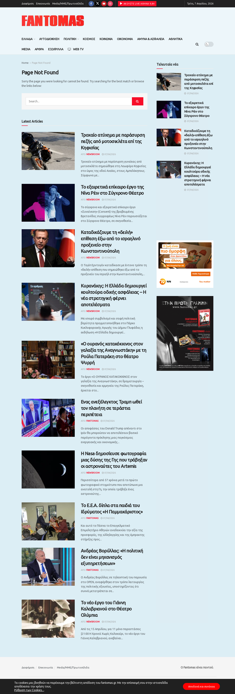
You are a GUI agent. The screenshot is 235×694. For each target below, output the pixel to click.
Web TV (76, 49)
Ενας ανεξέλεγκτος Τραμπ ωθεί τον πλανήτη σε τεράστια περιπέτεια (111, 408)
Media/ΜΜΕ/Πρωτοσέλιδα (68, 3)
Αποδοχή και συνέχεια (199, 686)
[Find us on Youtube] (104, 3)
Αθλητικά (175, 39)
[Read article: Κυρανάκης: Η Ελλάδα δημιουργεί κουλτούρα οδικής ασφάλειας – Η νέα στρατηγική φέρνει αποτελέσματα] (48, 302)
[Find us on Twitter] (97, 3)
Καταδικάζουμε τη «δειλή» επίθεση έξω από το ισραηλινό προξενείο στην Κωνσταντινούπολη (198, 139)
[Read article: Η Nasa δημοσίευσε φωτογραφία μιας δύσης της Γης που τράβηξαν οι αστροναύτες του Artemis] (48, 469)
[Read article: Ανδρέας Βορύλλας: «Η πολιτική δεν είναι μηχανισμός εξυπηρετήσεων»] (48, 567)
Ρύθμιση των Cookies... (29, 690)
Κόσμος (89, 39)
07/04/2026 (109, 154)
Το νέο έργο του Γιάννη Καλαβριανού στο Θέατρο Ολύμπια (106, 609)
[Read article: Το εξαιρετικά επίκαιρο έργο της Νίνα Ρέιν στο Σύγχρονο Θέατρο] (48, 203)
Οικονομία (125, 39)
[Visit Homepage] (53, 21)
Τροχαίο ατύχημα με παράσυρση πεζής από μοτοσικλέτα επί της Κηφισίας (113, 141)
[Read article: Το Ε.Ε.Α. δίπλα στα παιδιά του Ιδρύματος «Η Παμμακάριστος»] (48, 521)
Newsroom (93, 154)
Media (26, 49)
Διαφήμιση (28, 3)
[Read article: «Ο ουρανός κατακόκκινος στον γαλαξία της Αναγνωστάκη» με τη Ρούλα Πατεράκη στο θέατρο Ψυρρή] (48, 360)
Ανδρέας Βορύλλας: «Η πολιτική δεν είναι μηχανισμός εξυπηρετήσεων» (112, 557)
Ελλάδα (27, 39)
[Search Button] (197, 44)
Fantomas (92, 421)
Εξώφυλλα (55, 49)
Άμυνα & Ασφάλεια (150, 39)
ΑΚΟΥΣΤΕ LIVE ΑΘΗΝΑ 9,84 (137, 3)
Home (25, 62)
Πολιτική (70, 39)
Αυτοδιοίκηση (49, 39)
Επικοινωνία (43, 3)
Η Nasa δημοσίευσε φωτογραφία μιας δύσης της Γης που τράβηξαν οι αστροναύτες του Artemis (114, 460)
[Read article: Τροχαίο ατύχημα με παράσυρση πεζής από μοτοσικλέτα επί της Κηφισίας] (48, 151)
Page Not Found (41, 62)
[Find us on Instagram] (110, 3)
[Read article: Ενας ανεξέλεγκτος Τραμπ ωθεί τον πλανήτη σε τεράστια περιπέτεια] (48, 418)
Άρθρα (39, 49)
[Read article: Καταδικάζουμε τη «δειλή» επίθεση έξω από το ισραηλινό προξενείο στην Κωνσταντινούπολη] (48, 248)
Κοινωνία (106, 39)
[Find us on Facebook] (91, 3)
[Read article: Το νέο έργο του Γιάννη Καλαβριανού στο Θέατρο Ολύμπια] (48, 619)
